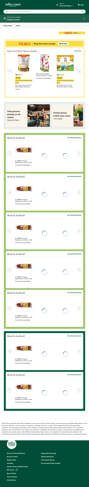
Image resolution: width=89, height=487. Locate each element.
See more (78, 51)
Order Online (11, 480)
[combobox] (40, 11)
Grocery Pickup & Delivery (16, 453)
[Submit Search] (83, 11)
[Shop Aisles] (7, 25)
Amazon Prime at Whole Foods (17, 466)
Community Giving (47, 460)
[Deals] (18, 25)
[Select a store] (44, 18)
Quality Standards (47, 457)
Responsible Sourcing (48, 453)
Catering (10, 463)
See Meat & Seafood (74, 138)
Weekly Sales (11, 460)
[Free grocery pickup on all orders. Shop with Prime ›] (28, 115)
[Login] (65, 5)
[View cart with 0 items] (80, 5)
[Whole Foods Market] (13, 5)
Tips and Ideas (12, 477)
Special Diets (11, 473)
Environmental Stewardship (50, 463)
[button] (9, 71)
